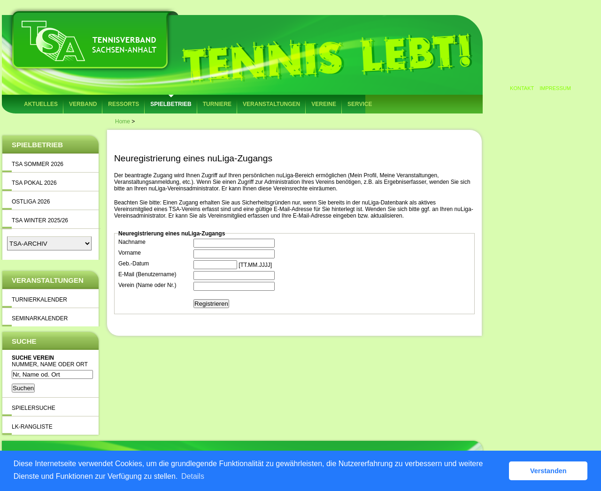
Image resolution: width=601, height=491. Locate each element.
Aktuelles (41, 104)
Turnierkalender (39, 299)
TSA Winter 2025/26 (40, 220)
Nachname (132, 242)
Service (359, 104)
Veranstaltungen (271, 104)
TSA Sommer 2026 (37, 164)
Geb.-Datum (133, 263)
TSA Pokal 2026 (34, 183)
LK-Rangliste (32, 426)
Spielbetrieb (170, 104)
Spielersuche (33, 408)
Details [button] (192, 476)
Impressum (555, 88)
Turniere (217, 104)
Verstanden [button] (548, 471)
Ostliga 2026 (31, 201)
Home (122, 121)
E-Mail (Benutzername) (147, 274)
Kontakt (522, 88)
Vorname (129, 252)
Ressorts (123, 104)
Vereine (323, 104)
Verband (83, 104)
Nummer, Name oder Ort (50, 364)
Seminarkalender (40, 318)
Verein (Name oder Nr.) (147, 285)
